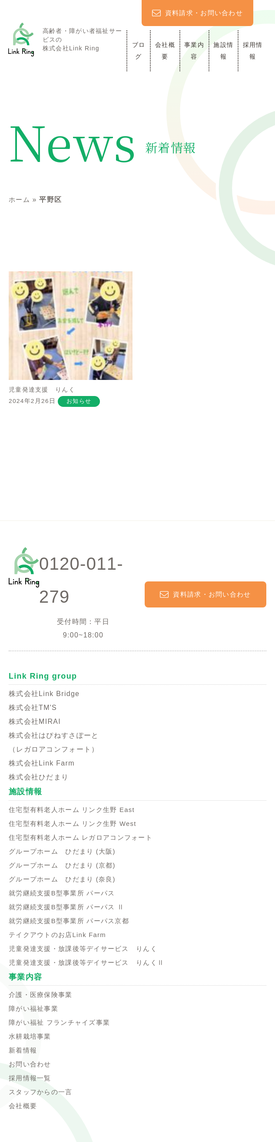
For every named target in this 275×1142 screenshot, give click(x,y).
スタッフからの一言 (42, 1095)
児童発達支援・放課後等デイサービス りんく (87, 951)
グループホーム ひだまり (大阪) (65, 854)
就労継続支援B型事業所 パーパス (65, 896)
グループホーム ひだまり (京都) (65, 868)
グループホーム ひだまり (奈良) (65, 882)
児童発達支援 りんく (71, 341)
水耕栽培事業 (31, 1039)
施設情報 (223, 50)
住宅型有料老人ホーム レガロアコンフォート (85, 840)
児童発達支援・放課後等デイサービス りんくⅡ (91, 965)
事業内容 (194, 50)
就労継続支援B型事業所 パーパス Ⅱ (70, 910)
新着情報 (24, 1053)
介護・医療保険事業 (42, 997)
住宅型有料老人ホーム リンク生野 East (75, 812)
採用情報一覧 (31, 1081)
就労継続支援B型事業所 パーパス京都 (72, 923)
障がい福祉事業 (35, 1011)
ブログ (139, 50)
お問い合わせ (31, 1067)
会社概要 (165, 50)
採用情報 (253, 50)
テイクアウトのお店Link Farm (60, 937)
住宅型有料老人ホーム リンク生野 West (76, 826)
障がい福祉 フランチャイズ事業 (62, 1025)
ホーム (20, 199)
